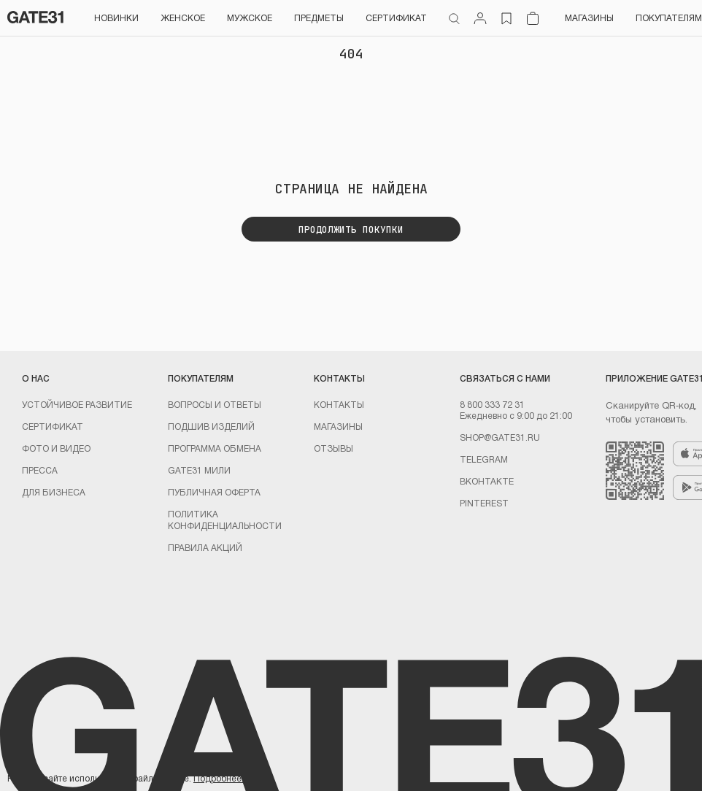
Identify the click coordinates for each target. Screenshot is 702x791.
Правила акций (205, 547)
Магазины (589, 17)
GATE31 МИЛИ (199, 470)
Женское (183, 17)
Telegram (484, 459)
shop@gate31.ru (500, 437)
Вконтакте (487, 481)
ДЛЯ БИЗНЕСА (53, 492)
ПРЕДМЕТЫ (319, 17)
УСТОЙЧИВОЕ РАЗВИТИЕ (77, 404)
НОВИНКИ (116, 17)
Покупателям (669, 17)
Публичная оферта (214, 492)
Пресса (40, 470)
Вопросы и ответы (214, 404)
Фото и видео (56, 448)
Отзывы (333, 448)
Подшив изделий (211, 426)
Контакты (339, 404)
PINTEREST (484, 503)
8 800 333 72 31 (492, 404)
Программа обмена (214, 448)
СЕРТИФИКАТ (396, 17)
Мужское (249, 17)
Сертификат (52, 426)
